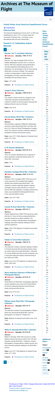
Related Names (46, 55)
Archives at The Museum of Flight (27, 6)
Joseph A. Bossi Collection (14, 90)
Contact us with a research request (20, 388)
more (45, 373)
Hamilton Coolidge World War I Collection (21, 172)
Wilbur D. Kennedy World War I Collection (20, 330)
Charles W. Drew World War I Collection (19, 207)
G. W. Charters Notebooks (14, 147)
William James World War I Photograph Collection (19, 302)
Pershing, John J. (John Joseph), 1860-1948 (47, 79)
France (44, 363)
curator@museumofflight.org (18, 390)
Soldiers (45, 353)
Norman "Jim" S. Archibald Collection (18, 53)
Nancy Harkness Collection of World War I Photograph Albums (20, 273)
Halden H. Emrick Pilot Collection (17, 240)
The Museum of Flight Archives (24, 85)
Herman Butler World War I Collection (19, 117)
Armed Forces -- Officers (45, 368)
